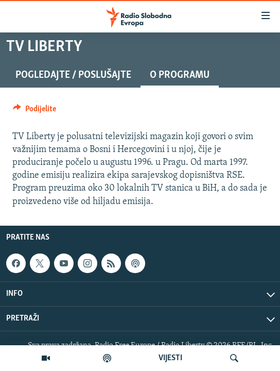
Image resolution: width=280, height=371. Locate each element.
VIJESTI (170, 358)
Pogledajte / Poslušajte (73, 75)
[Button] (34, 111)
